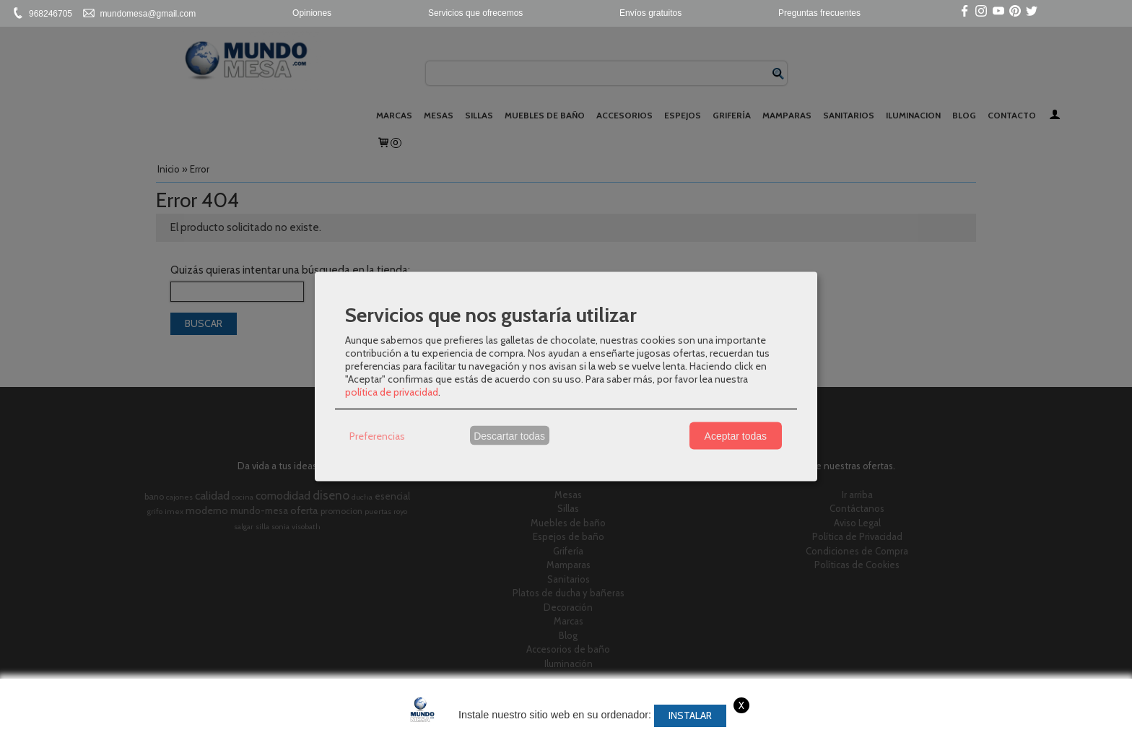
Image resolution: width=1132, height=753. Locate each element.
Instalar (690, 715)
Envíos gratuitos (650, 13)
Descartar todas (509, 435)
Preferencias (377, 435)
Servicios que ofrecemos (475, 13)
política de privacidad (391, 392)
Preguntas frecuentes (819, 13)
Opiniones (311, 13)
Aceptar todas (736, 435)
